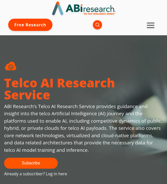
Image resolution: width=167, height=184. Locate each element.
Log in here (56, 174)
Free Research (30, 25)
